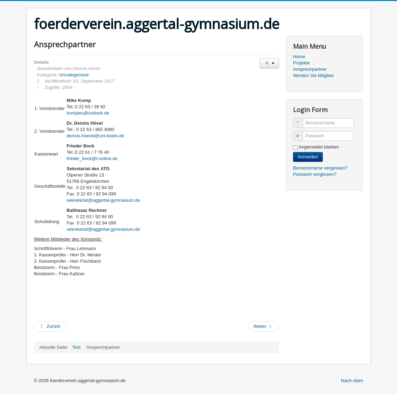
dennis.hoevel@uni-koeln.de (95, 135)
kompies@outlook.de (88, 113)
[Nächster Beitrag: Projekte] (263, 326)
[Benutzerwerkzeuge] (269, 63)
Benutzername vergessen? (320, 168)
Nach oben (352, 380)
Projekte (301, 62)
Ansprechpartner (310, 69)
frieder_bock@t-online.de (92, 158)
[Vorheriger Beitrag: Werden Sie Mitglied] (50, 326)
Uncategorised (74, 74)
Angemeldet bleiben (319, 147)
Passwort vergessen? (314, 174)
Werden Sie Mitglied (313, 75)
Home (299, 56)
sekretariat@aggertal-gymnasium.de (103, 200)
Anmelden (308, 156)
